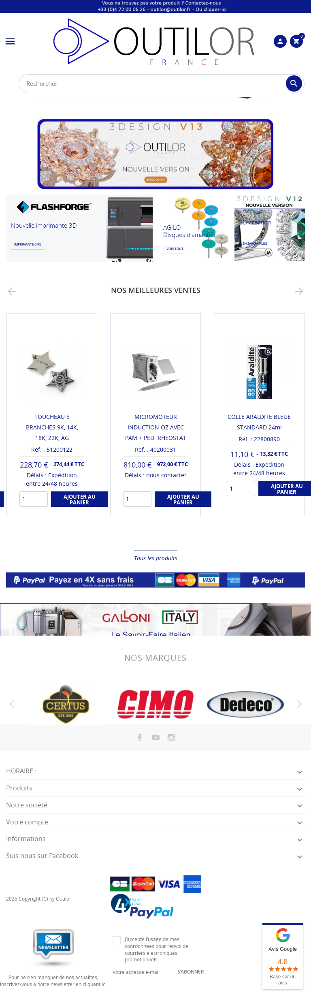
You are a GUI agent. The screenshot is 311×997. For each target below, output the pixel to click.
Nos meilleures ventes (155, 290)
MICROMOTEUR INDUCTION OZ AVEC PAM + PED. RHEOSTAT (155, 427)
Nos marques (155, 664)
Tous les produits (155, 558)
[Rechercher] (162, 83)
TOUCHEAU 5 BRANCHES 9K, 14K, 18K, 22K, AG (52, 427)
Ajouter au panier (80, 499)
